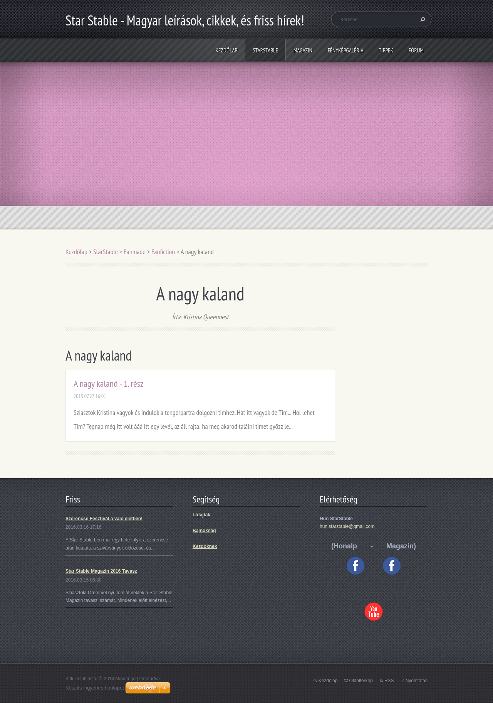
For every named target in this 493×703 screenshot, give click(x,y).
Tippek (386, 50)
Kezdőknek (205, 546)
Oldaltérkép (361, 680)
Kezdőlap (227, 50)
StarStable (265, 50)
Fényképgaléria (346, 50)
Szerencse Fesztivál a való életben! (104, 518)
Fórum (416, 50)
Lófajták (201, 515)
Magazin (302, 50)
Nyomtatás (417, 680)
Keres (422, 19)
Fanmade (135, 251)
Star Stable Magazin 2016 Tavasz (101, 571)
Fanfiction (163, 251)
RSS (389, 680)
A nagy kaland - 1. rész (109, 383)
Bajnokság (204, 530)
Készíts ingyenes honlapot (94, 688)
